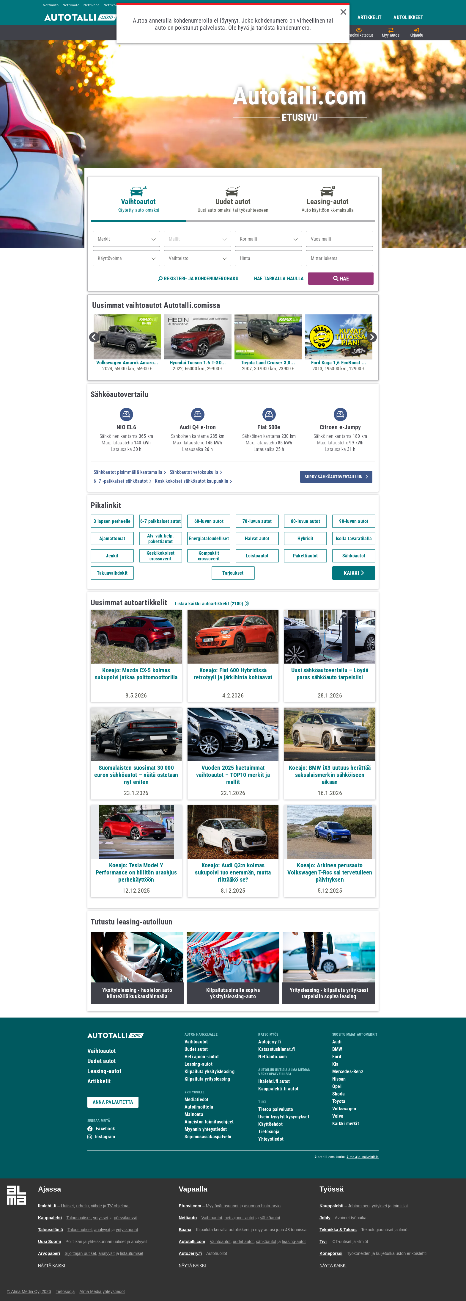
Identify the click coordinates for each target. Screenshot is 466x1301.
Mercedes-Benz (347, 1071)
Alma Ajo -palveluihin (363, 1157)
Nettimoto (70, 5)
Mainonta (194, 1114)
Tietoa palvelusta (275, 1109)
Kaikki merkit (345, 1123)
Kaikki (354, 573)
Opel (336, 1086)
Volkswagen (344, 1109)
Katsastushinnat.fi (276, 1049)
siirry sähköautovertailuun (336, 476)
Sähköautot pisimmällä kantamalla (130, 472)
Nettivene (92, 5)
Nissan (339, 1079)
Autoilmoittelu (199, 1107)
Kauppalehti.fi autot (278, 1089)
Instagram (105, 1136)
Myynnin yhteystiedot (206, 1129)
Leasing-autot (104, 1071)
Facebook (105, 1128)
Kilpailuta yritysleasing (207, 1079)
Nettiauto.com (272, 1056)
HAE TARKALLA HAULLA (279, 278)
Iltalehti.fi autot (274, 1081)
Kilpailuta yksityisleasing (209, 1071)
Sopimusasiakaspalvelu (208, 1136)
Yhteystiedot (271, 1139)
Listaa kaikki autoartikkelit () (211, 603)
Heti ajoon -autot (202, 1056)
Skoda (338, 1094)
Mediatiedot (196, 1099)
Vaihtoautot (101, 1050)
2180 (237, 603)
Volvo (337, 1116)
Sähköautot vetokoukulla (196, 472)
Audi (336, 1042)
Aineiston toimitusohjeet (209, 1122)
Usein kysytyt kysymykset (283, 1117)
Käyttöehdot (270, 1124)
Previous (94, 337)
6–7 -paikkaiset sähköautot (122, 481)
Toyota (338, 1101)
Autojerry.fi (269, 1042)
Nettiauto (51, 5)
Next (372, 337)
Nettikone (111, 5)
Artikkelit (99, 1081)
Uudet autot (101, 1061)
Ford (336, 1056)
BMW (337, 1049)
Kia (335, 1064)
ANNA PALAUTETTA (113, 1102)
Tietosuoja (268, 1131)
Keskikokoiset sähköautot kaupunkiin (193, 481)
